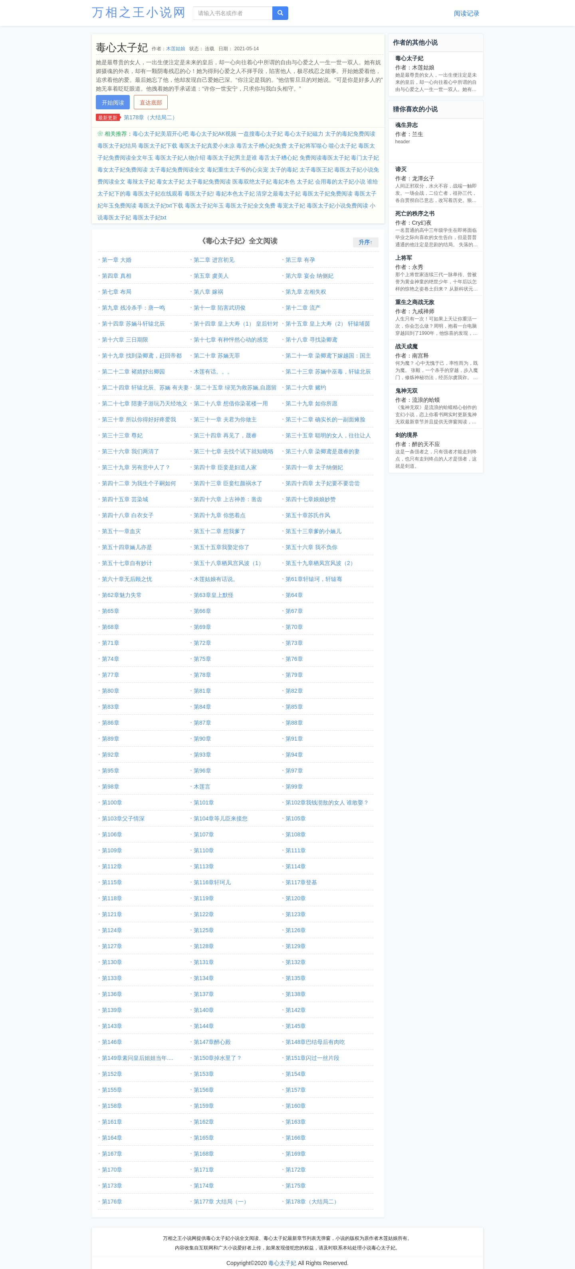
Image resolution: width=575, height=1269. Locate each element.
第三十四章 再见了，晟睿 (225, 435)
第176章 (112, 1201)
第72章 (202, 643)
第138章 (296, 994)
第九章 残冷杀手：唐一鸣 (133, 307)
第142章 (296, 1010)
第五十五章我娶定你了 (222, 547)
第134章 (204, 978)
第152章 (112, 1074)
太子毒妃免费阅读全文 (177, 169)
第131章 (204, 962)
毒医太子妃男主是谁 (232, 157)
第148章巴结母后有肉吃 (315, 1042)
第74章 (110, 659)
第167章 (112, 1153)
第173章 (112, 1185)
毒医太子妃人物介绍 (180, 157)
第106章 (112, 834)
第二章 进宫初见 (214, 260)
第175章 (296, 1185)
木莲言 (202, 786)
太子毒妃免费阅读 (208, 181)
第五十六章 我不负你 (311, 547)
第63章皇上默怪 (214, 595)
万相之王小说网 (139, 12)
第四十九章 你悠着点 (220, 515)
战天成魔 (406, 346)
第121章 (112, 914)
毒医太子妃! (199, 193)
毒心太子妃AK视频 (213, 133)
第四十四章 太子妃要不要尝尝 (323, 483)
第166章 (296, 1138)
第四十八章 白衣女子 (128, 515)
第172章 (296, 1169)
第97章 (294, 770)
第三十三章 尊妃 (122, 435)
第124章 (112, 930)
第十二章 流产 (303, 307)
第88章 (294, 722)
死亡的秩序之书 (414, 213)
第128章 (204, 946)
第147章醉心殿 (212, 1042)
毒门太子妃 (365, 157)
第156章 (204, 1090)
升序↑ (366, 242)
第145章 (296, 1026)
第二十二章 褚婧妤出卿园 (133, 371)
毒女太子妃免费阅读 (122, 169)
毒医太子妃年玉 (204, 205)
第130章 (112, 962)
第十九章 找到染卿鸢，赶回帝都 (142, 355)
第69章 (202, 627)
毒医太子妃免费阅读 (327, 193)
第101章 (204, 802)
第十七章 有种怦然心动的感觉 (231, 339)
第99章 (294, 786)
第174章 (204, 1185)
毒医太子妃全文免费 (250, 205)
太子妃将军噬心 (307, 145)
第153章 (204, 1074)
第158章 (112, 1106)
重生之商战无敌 (414, 302)
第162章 (204, 1122)
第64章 (294, 595)
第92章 (110, 754)
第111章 (296, 850)
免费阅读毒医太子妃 (324, 157)
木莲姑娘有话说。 (216, 579)
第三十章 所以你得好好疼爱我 (139, 419)
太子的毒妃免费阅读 (350, 133)
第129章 (296, 946)
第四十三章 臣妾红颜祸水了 (228, 483)
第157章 (296, 1090)
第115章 (112, 882)
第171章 (204, 1169)
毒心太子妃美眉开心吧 (160, 133)
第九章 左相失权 (306, 292)
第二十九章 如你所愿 (311, 403)
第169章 (296, 1153)
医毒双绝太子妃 (252, 181)
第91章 (294, 738)
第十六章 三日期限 (125, 339)
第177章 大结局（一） (221, 1201)
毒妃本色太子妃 (235, 193)
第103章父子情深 (123, 818)
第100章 (112, 802)
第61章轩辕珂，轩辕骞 (314, 579)
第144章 (204, 1026)
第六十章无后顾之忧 (127, 579)
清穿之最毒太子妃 (278, 193)
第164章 (112, 1138)
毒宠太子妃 (291, 205)
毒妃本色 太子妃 (293, 181)
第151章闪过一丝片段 (312, 1058)
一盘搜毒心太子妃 (260, 133)
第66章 (202, 611)
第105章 (296, 818)
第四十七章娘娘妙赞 (311, 499)
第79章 (294, 675)
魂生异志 (406, 125)
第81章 (202, 691)
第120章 (296, 898)
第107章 (204, 834)
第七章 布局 (116, 292)
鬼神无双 (406, 390)
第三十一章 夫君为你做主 (225, 419)
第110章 (204, 850)
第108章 (296, 834)
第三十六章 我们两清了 (130, 451)
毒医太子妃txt (150, 217)
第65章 (110, 611)
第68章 (110, 627)
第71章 (110, 643)
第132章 (296, 962)
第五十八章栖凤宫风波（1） (229, 563)
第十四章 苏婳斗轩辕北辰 (133, 323)
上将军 (403, 258)
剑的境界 (406, 435)
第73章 (294, 643)
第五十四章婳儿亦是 (127, 547)
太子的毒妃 (284, 169)
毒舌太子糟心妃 (278, 157)
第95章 (110, 770)
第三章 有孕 (300, 260)
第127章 (112, 946)
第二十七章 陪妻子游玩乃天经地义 (144, 403)
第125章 (204, 930)
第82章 (294, 691)
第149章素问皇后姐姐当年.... (137, 1058)
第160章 (296, 1106)
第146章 (112, 1042)
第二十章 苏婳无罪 (217, 355)
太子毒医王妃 (316, 169)
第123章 (296, 914)
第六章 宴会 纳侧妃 (309, 276)
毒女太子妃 (170, 181)
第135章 (296, 978)
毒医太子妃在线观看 (158, 193)
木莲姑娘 (175, 48)
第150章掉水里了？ (218, 1058)
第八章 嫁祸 (208, 292)
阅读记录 (467, 13)
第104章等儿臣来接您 (221, 818)
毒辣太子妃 (141, 181)
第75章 (202, 659)
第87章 (202, 722)
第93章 (202, 754)
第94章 (294, 754)
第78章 (202, 675)
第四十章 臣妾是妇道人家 (225, 467)
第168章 (204, 1153)
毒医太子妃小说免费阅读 (337, 205)
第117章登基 (301, 882)
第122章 (204, 914)
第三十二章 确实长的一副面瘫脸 (325, 419)
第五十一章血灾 (121, 531)
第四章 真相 (116, 276)
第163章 (296, 1122)
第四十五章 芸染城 (125, 499)
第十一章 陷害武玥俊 (220, 307)
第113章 (204, 866)
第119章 (204, 898)
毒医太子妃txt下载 (160, 205)
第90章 (202, 738)
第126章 (296, 930)
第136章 (112, 994)
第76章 (294, 659)
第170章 (112, 1169)
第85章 (294, 707)
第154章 (296, 1074)
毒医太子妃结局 (117, 145)
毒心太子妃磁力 (303, 133)
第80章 (110, 691)
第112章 (112, 866)
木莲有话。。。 (213, 371)
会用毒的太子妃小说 (340, 181)
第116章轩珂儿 (212, 882)
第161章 (112, 1122)
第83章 (110, 707)
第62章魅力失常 (122, 595)
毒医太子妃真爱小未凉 (207, 145)
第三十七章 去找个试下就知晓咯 (234, 451)
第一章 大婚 (116, 260)
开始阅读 (113, 102)
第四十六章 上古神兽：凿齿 (228, 499)
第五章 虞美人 (211, 276)
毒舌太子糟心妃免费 (261, 145)
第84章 (202, 707)
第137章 (204, 994)
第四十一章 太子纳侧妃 (314, 467)
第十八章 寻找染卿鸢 (311, 339)
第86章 (110, 722)
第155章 (112, 1090)
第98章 (110, 786)
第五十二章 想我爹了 (220, 531)
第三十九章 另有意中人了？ (136, 467)
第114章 (296, 866)
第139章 (112, 1010)
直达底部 (151, 102)
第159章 (204, 1106)
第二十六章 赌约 (306, 387)
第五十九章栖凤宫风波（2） (321, 563)
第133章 (112, 978)
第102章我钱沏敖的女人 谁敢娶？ (327, 802)
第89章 (110, 738)
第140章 (204, 1010)
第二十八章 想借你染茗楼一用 (231, 403)
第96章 (202, 770)
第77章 (110, 675)
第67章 (294, 611)
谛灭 (400, 169)
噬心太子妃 (343, 145)
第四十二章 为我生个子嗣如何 (139, 483)
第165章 (204, 1138)
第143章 (112, 1026)
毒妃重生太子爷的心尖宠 (237, 169)
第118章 (112, 898)
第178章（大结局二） (151, 117)
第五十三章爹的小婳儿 (313, 531)
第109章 (112, 850)
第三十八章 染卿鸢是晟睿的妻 (323, 451)
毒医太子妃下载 (157, 145)
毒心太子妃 (409, 58)
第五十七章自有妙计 (127, 563)
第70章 (294, 627)
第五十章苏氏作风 (308, 515)
